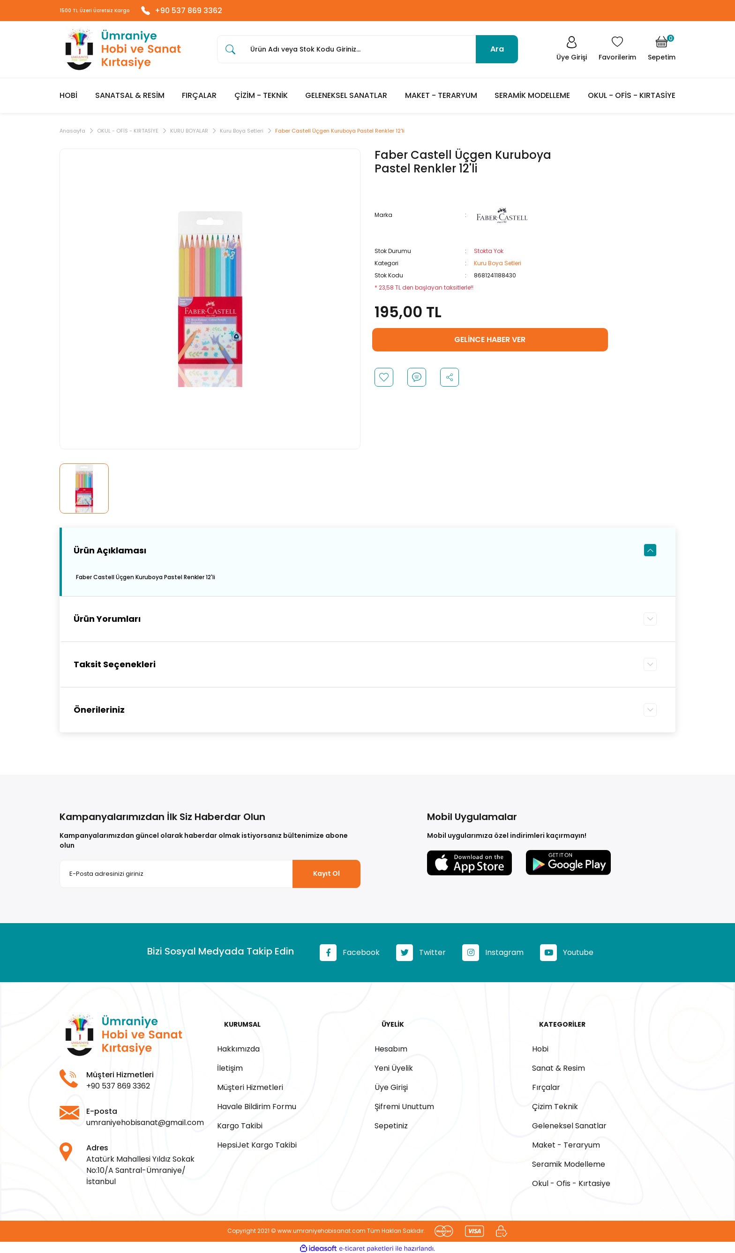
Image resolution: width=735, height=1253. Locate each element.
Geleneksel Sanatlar (569, 1123)
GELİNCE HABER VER (489, 344)
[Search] (367, 53)
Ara (497, 53)
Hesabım (391, 1046)
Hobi (540, 1046)
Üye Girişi (391, 1084)
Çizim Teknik (555, 1103)
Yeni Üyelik (394, 1065)
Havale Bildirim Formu (256, 1103)
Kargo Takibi (239, 1123)
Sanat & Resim (558, 1065)
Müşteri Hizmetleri (250, 1084)
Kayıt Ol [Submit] (326, 878)
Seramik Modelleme (568, 1161)
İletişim (230, 1065)
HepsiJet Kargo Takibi (257, 1142)
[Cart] (661, 53)
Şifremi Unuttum (404, 1103)
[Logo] (120, 53)
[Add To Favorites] (384, 382)
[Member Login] (567, 53)
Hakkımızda (238, 1046)
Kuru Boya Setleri (497, 268)
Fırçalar (546, 1084)
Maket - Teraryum (566, 1142)
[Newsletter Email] (210, 879)
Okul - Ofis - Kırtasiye (571, 1180)
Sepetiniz (391, 1123)
